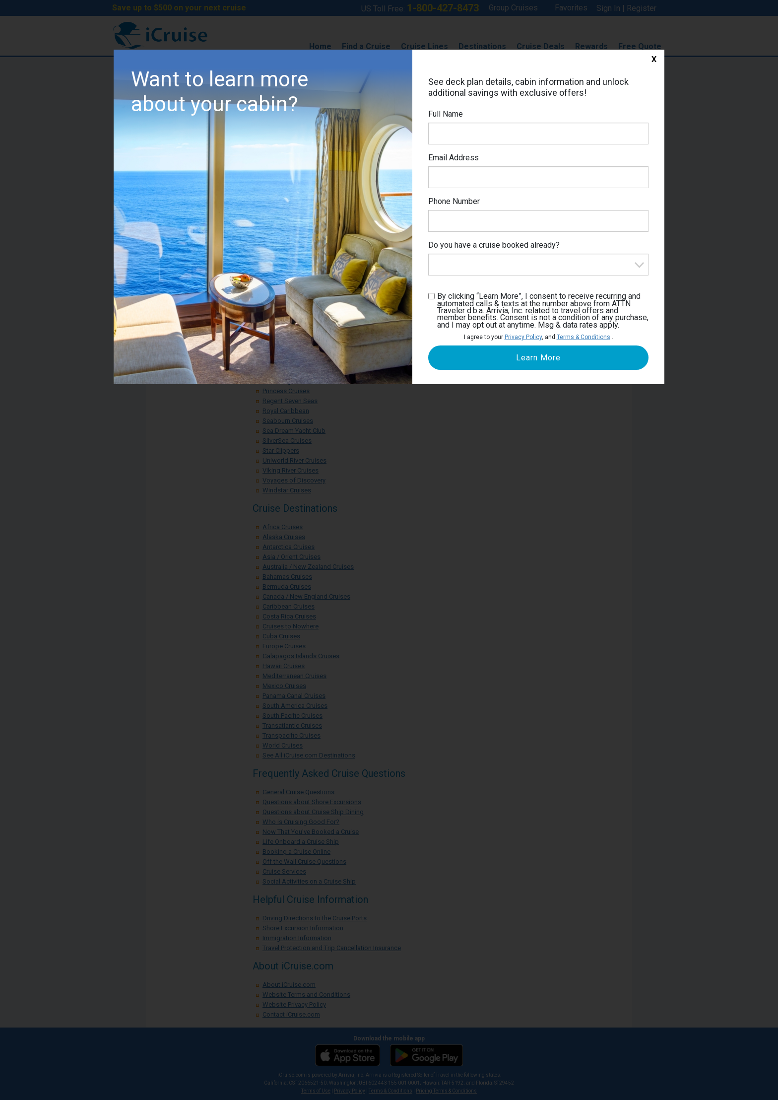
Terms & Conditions (583, 337)
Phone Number (454, 201)
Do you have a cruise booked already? (494, 245)
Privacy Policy (523, 337)
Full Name (445, 114)
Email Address (453, 157)
